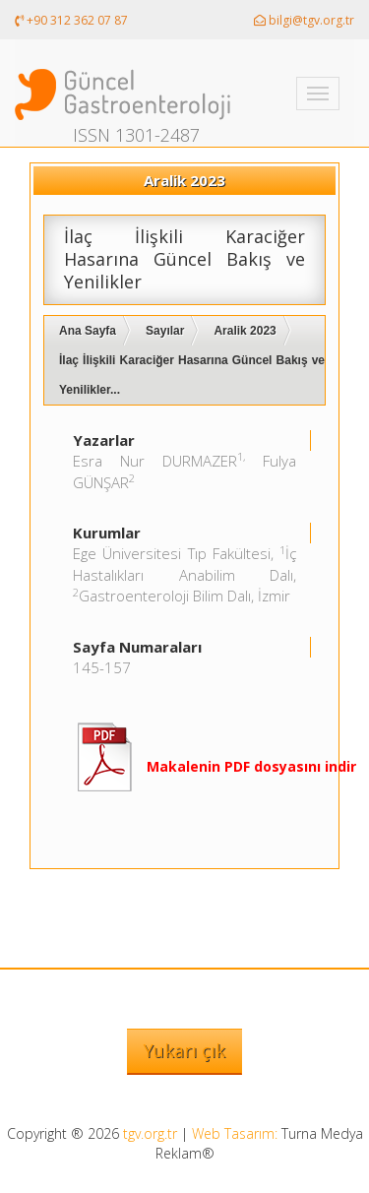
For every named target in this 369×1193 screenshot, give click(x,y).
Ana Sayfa (87, 331)
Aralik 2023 (245, 331)
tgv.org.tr (150, 1133)
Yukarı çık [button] (184, 1050)
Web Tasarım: (234, 1133)
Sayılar (165, 331)
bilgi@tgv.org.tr (304, 20)
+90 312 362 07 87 (71, 20)
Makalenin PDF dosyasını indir (251, 766)
